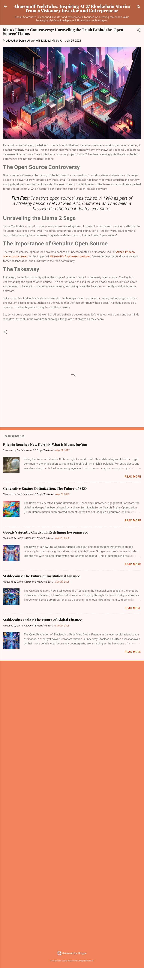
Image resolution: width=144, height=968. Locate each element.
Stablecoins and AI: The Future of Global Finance (42, 620)
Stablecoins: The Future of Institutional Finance (41, 576)
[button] (138, 31)
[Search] (138, 7)
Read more (133, 476)
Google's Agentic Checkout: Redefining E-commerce (45, 532)
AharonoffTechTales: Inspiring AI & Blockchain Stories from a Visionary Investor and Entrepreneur (72, 8)
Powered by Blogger (72, 953)
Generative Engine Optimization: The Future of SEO (45, 488)
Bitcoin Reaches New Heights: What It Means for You (45, 444)
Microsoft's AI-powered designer (70, 256)
